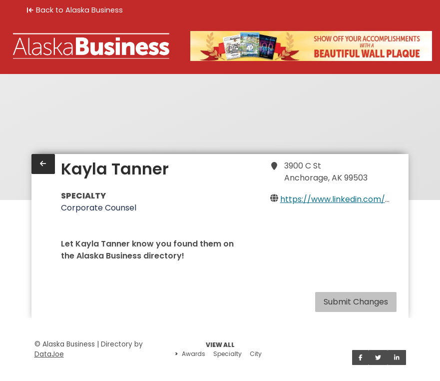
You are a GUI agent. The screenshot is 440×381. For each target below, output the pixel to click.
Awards (193, 354)
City (256, 354)
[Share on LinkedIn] (397, 357)
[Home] (91, 46)
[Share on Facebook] (360, 357)
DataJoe (49, 354)
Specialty (227, 354)
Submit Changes (356, 302)
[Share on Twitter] (378, 357)
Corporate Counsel (98, 208)
